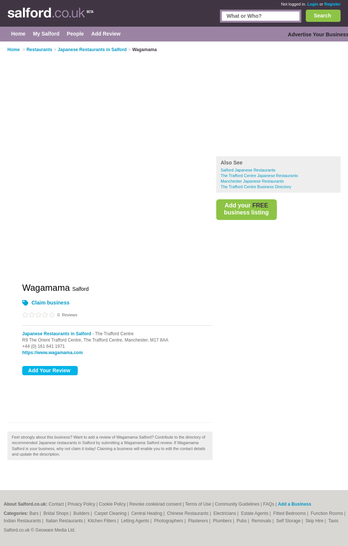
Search (322, 16)
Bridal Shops (56, 513)
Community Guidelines (237, 504)
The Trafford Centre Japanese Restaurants (259, 175)
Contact (56, 504)
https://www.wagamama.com (52, 352)
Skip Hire (315, 520)
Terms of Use (198, 504)
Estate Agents (255, 513)
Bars (34, 513)
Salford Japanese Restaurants (248, 170)
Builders (82, 513)
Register (332, 4)
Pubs (242, 520)
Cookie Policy (112, 504)
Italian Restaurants (65, 520)
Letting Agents (135, 520)
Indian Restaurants (23, 520)
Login (312, 4)
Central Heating (147, 513)
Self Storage (289, 520)
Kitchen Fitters (102, 520)
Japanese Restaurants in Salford (56, 333)
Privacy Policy (82, 504)
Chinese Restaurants (188, 513)
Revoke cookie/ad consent (155, 504)
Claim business (50, 303)
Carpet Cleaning (111, 513)
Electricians (225, 513)
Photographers (169, 520)
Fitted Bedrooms (290, 513)
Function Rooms (327, 513)
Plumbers (223, 520)
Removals (261, 520)
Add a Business (294, 504)
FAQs (268, 504)
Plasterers (198, 520)
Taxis (333, 520)
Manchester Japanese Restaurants (252, 181)
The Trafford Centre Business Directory (256, 186)
